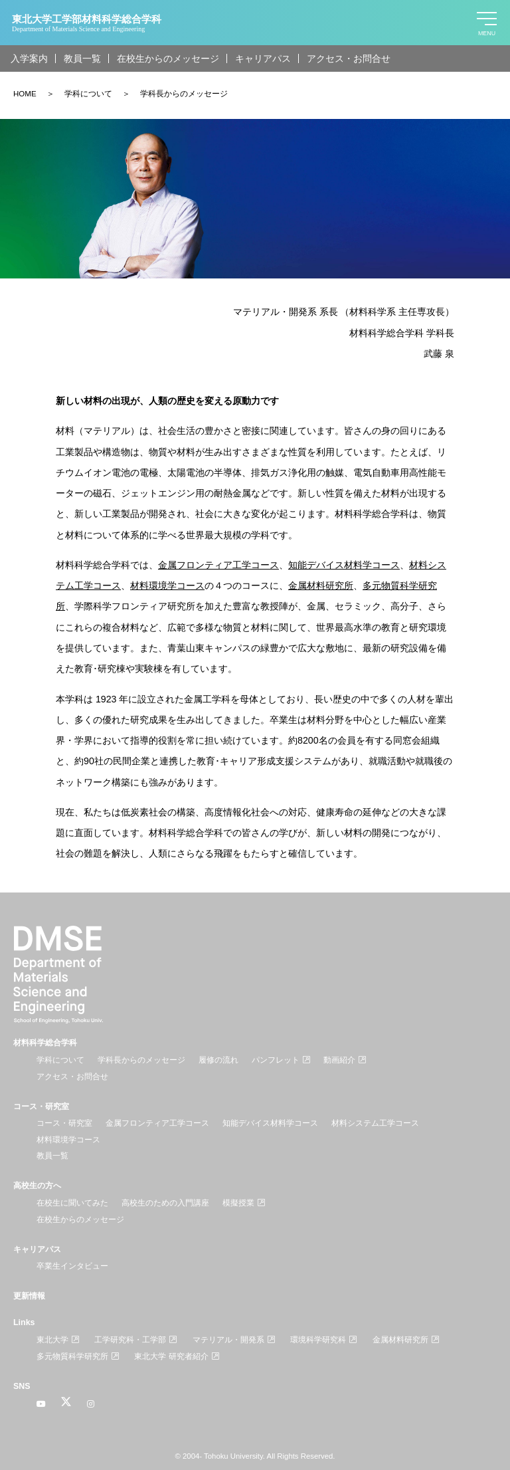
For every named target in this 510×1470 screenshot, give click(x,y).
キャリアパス (263, 58)
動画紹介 (339, 1060)
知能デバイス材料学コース (270, 1123)
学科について (88, 94)
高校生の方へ (37, 1185)
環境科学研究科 (318, 1339)
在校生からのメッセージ (168, 58)
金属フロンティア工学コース (218, 565)
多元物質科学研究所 (72, 1356)
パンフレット (275, 1060)
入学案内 (29, 58)
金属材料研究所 (400, 1339)
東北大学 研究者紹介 (171, 1356)
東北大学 (52, 1339)
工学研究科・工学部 (130, 1339)
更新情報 (29, 1296)
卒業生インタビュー (72, 1266)
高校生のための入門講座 (165, 1203)
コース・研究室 (41, 1106)
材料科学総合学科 (45, 1042)
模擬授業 (238, 1203)
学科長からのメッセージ (184, 94)
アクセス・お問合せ (348, 58)
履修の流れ (218, 1060)
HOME (25, 94)
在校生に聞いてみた (72, 1203)
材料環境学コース (68, 1139)
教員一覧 (82, 58)
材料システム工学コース (375, 1123)
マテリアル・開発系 (228, 1339)
